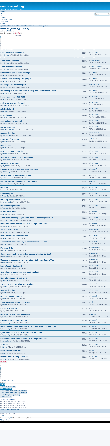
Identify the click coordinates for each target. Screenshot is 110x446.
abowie (4, 184)
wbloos (4, 305)
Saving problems (7, 127)
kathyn (4, 178)
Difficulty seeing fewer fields (12, 200)
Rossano (5, 117)
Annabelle (5, 196)
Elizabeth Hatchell (8, 129)
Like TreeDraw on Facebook (12, 53)
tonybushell (6, 166)
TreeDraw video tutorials (11, 67)
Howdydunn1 (6, 202)
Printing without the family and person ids (18, 181)
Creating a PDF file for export (13, 85)
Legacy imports (7, 194)
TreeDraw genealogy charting (14, 28)
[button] (0, 48)
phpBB (10, 418)
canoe (4, 238)
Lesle (4, 190)
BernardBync (94, 296)
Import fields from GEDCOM (12, 97)
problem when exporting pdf (12, 103)
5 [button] (0, 45)
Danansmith (94, 60)
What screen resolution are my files (15, 175)
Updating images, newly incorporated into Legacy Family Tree (27, 260)
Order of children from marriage (14, 236)
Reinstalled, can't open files (12, 151)
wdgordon (5, 244)
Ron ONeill (5, 359)
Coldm (4, 353)
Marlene (5, 111)
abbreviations (6, 115)
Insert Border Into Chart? (11, 351)
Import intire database (10, 212)
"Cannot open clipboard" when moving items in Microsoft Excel (28, 91)
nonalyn (4, 123)
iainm (4, 293)
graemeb (5, 317)
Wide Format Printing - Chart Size (14, 357)
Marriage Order (7, 248)
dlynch (4, 99)
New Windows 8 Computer (11, 296)
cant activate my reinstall (11, 121)
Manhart (5, 142)
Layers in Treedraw (8, 308)
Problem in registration (10, 206)
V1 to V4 (4, 345)
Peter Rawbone (95, 66)
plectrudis (5, 154)
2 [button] (0, 39)
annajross (5, 226)
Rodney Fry (6, 172)
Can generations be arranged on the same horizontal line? (25, 254)
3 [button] (0, 41)
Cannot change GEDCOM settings (15, 73)
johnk (4, 299)
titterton (4, 347)
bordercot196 (6, 87)
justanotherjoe (7, 341)
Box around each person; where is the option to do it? (23, 224)
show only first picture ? (11, 139)
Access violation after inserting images (17, 157)
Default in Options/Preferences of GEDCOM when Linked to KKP (28, 326)
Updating (4, 187)
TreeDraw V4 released (9, 61)
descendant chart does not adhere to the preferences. (23, 339)
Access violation (7, 133)
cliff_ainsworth (7, 220)
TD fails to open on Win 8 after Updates (17, 284)
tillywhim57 (6, 105)
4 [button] (0, 43)
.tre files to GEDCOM (9, 230)
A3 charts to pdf (7, 109)
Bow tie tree (5, 145)
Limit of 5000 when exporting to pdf (15, 79)
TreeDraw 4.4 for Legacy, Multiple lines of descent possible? (26, 218)
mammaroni (6, 232)
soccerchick (6, 280)
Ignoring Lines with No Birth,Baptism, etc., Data (21, 332)
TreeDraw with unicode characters (15, 302)
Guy (3, 311)
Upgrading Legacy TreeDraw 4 (13, 278)
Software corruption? (9, 163)
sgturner (5, 75)
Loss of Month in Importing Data (14, 320)
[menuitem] (1, 13)
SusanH (5, 268)
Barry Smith (6, 160)
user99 (4, 214)
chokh (4, 148)
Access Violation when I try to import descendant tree (23, 242)
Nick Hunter (11, 31)
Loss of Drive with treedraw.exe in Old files (19, 169)
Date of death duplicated (11, 266)
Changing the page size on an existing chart (19, 272)
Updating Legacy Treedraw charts (15, 314)
